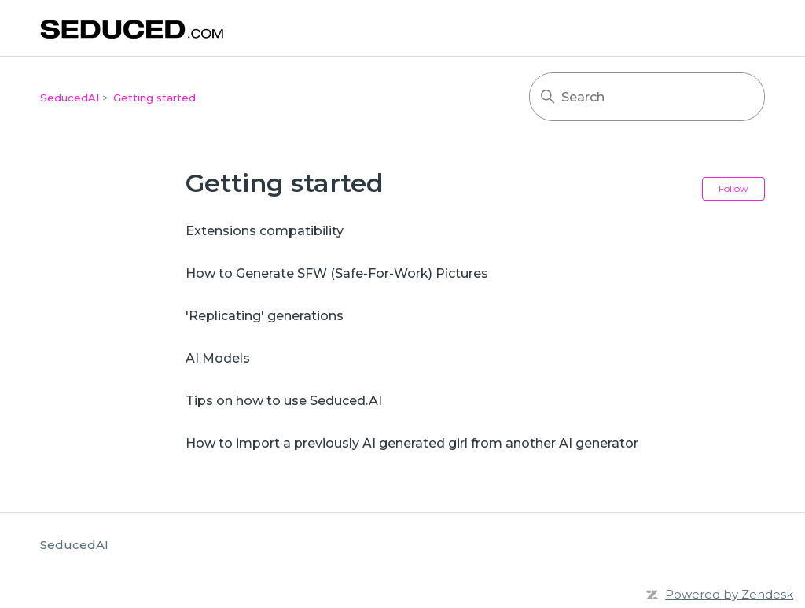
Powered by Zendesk (729, 594)
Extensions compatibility (265, 230)
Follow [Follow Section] (733, 188)
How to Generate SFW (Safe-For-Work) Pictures (337, 273)
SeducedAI (69, 97)
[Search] (647, 96)
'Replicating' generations (265, 315)
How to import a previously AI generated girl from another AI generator (412, 443)
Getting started (154, 97)
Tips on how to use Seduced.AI (284, 400)
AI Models (218, 358)
